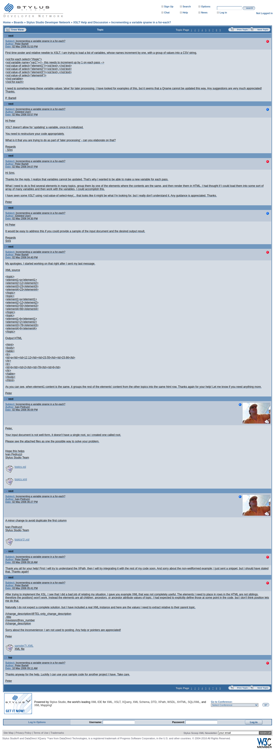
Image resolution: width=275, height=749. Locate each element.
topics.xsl (20, 466)
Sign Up (168, 6)
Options (205, 6)
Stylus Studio (58, 702)
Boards (18, 22)
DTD (154, 702)
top (8, 657)
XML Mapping (42, 705)
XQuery (126, 702)
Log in (223, 12)
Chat (167, 12)
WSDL (171, 702)
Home (7, 22)
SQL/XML (194, 702)
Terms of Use (41, 732)
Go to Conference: (221, 701)
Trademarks (57, 732)
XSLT (117, 702)
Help (185, 12)
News (204, 12)
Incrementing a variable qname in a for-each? (141, 22)
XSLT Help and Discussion (90, 22)
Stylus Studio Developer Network (48, 22)
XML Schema (141, 702)
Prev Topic (242, 29)
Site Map (8, 732)
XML (110, 702)
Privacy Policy (23, 732)
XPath (162, 702)
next (9, 35)
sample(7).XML (24, 645)
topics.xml (21, 479)
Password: (178, 722)
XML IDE (96, 702)
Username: (96, 722)
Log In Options (37, 722)
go (266, 705)
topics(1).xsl (22, 539)
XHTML (181, 702)
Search (186, 6)
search (249, 8)
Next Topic (262, 29)
